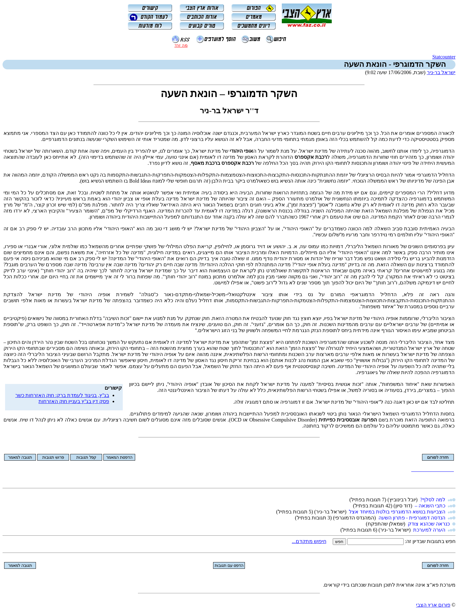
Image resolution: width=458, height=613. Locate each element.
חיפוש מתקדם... (309, 541)
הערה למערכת (429, 530)
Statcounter (443, 56)
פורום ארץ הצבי (433, 605)
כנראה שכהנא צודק (429, 523)
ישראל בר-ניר (441, 72)
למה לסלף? (432, 499)
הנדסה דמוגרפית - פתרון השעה (411, 517)
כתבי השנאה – (430, 505)
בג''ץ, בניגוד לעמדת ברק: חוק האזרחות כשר (62, 395)
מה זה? (180, 45)
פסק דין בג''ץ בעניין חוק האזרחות (73, 401)
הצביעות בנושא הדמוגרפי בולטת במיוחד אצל (397, 511)
